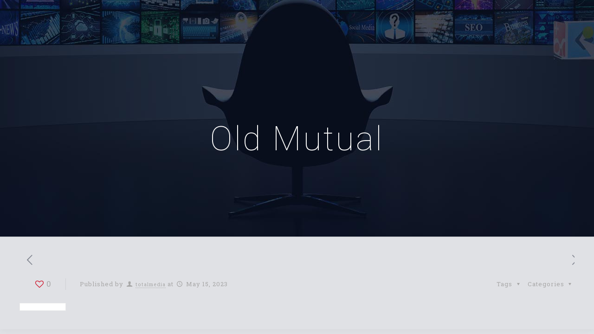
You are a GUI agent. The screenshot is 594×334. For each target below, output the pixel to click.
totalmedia (151, 284)
